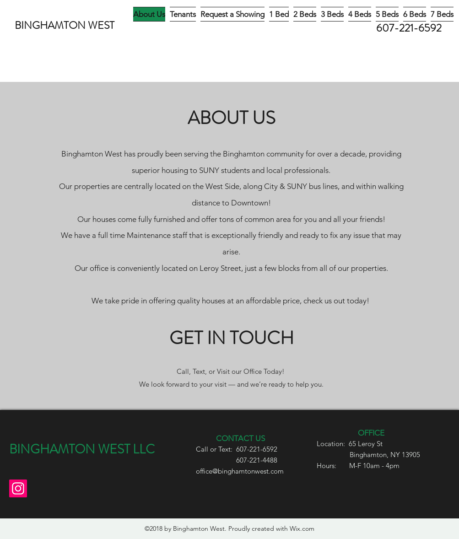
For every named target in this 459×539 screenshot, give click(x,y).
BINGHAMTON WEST (64, 25)
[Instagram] (18, 488)
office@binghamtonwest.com (240, 471)
